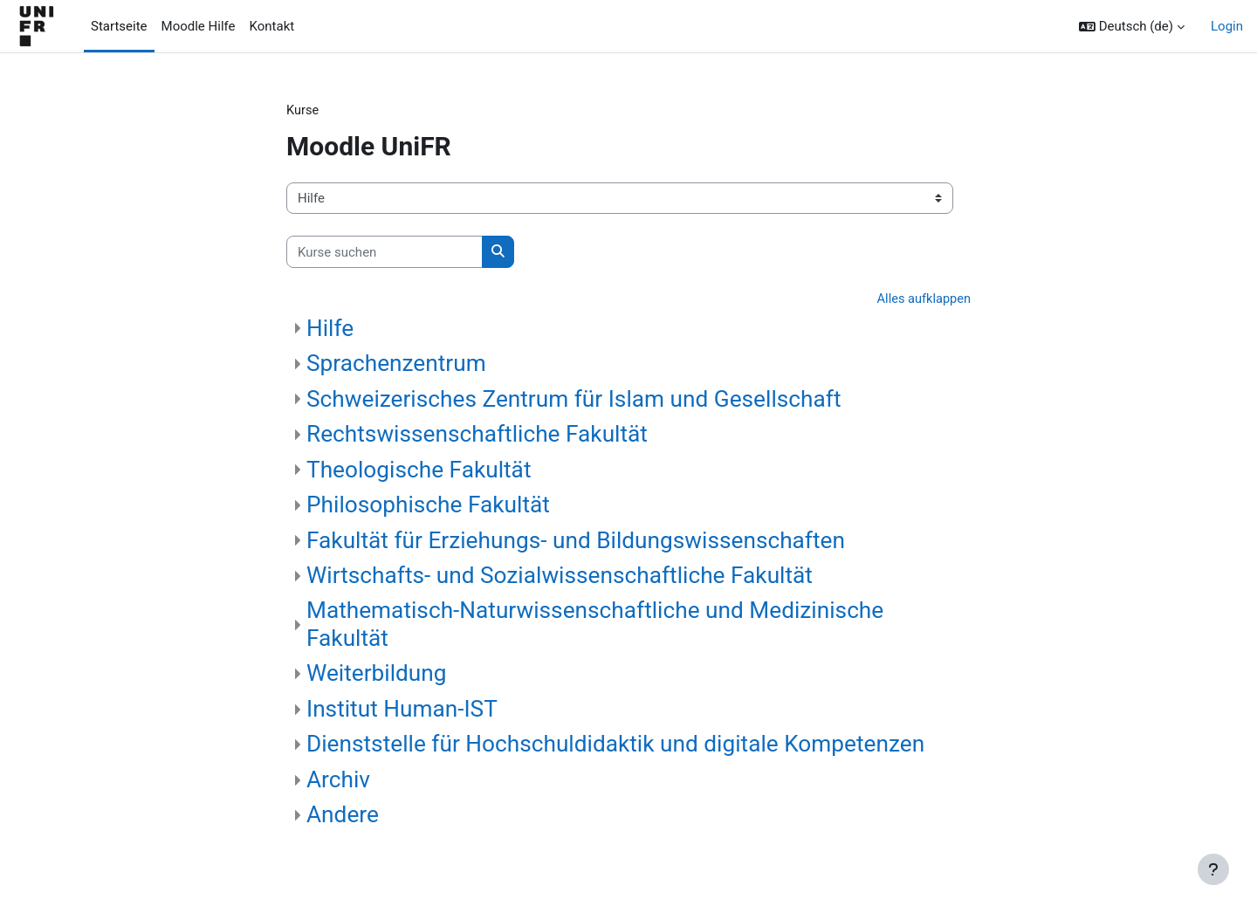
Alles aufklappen (922, 300)
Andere (342, 816)
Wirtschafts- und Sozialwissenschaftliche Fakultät (559, 576)
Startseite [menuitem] (119, 26)
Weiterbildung (376, 675)
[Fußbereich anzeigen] (1213, 869)
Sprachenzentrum (396, 364)
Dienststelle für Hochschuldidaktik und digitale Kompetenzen (615, 745)
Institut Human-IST (402, 710)
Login (1227, 26)
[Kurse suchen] (384, 253)
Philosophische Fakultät (428, 505)
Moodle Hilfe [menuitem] (198, 26)
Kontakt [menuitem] (272, 26)
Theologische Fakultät (418, 470)
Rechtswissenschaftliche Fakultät (477, 435)
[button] (1132, 27)
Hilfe (330, 329)
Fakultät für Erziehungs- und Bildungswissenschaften (575, 541)
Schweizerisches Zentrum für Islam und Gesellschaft (573, 400)
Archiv (338, 780)
